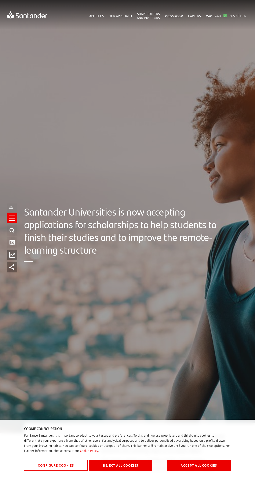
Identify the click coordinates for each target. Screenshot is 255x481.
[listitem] (12, 222)
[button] (12, 222)
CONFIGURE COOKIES (56, 465)
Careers (194, 16)
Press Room (174, 16)
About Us (96, 16)
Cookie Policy (89, 451)
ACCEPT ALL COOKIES (199, 465)
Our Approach (120, 16)
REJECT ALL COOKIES (120, 465)
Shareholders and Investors (148, 16)
